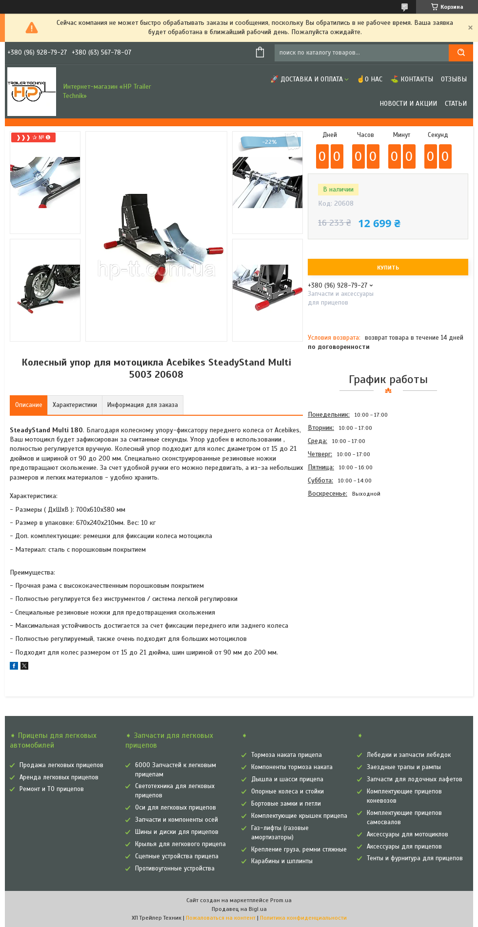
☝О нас (369, 79)
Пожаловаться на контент (221, 917)
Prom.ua (281, 900)
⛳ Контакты (411, 79)
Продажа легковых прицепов (61, 765)
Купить (388, 267)
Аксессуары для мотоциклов (407, 834)
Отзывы (454, 79)
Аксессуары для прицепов (404, 846)
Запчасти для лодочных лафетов (414, 779)
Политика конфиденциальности (303, 917)
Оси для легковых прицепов (175, 807)
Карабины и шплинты (282, 861)
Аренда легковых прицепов (59, 777)
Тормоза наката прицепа (286, 755)
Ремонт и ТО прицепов (52, 789)
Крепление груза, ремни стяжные (299, 849)
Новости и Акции (408, 103)
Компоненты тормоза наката (292, 767)
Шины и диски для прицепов (177, 832)
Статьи (456, 103)
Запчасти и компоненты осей (176, 820)
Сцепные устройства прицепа (177, 856)
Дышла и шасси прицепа (287, 779)
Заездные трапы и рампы (404, 767)
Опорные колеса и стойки (287, 791)
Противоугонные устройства (175, 868)
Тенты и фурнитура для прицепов (415, 858)
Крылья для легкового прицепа (180, 844)
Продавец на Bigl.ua (239, 909)
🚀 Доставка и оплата (306, 79)
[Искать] (461, 52)
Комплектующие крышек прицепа (299, 816)
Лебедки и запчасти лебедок (409, 755)
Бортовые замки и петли (286, 804)
